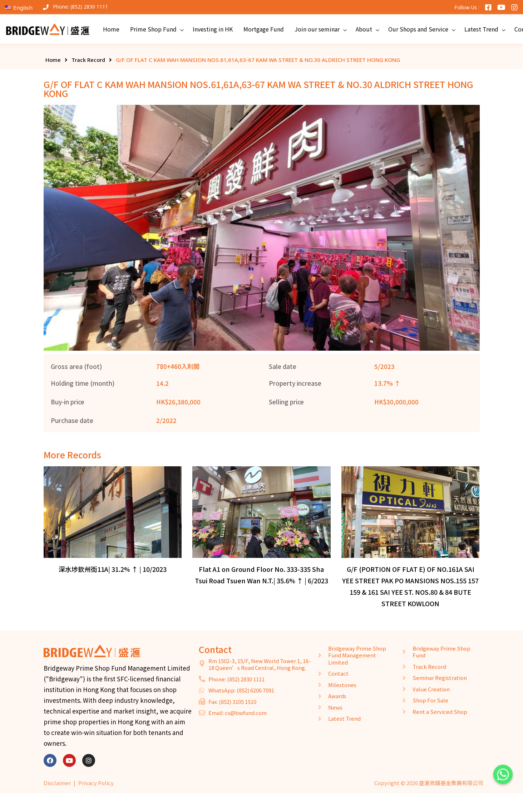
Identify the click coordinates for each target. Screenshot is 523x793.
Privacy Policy (96, 783)
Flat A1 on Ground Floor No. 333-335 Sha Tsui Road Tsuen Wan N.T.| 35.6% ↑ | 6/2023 (261, 574)
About (364, 29)
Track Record (88, 59)
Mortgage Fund (263, 29)
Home (111, 29)
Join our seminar (317, 29)
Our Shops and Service (418, 29)
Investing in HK (213, 29)
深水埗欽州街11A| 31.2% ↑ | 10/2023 (113, 569)
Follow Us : (466, 7)
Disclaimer (57, 783)
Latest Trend (481, 29)
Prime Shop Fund (153, 29)
